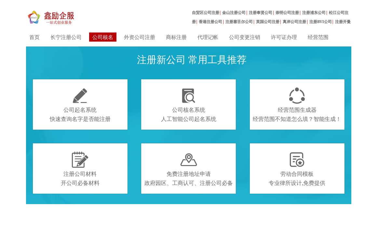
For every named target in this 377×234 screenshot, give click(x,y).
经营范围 (318, 37)
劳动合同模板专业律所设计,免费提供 (297, 169)
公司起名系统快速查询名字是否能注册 (80, 105)
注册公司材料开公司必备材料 (80, 169)
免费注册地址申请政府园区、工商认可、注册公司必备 (188, 169)
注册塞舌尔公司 (239, 21)
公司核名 (102, 37)
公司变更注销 (244, 37)
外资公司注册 (139, 37)
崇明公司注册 (287, 12)
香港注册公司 (210, 21)
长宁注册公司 (66, 37)
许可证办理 (284, 37)
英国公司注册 (267, 21)
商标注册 (176, 37)
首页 (34, 37)
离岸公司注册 (294, 21)
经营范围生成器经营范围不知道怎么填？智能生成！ (297, 105)
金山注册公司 (234, 12)
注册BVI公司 (320, 21)
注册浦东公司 (314, 12)
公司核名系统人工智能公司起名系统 (188, 105)
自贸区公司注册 (205, 12)
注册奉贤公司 (260, 12)
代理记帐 (207, 37)
